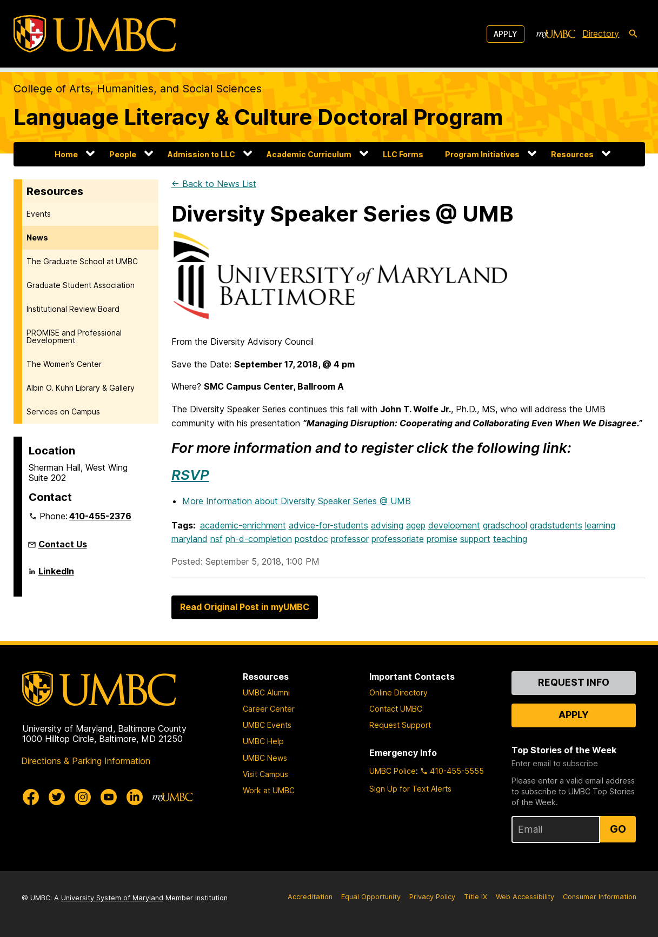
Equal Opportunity (371, 897)
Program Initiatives (482, 154)
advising (387, 525)
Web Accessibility (525, 897)
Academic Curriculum (309, 154)
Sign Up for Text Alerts (410, 788)
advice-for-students (328, 525)
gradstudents (556, 525)
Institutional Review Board (72, 308)
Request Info (573, 682)
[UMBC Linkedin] (135, 797)
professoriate (397, 538)
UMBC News (265, 757)
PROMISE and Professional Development (74, 336)
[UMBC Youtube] (109, 797)
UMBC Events (267, 724)
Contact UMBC (395, 708)
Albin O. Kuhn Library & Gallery (80, 387)
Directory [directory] (600, 33)
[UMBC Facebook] (31, 797)
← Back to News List (213, 183)
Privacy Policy (432, 897)
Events (38, 213)
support (475, 538)
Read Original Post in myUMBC (244, 606)
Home (66, 154)
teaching (510, 538)
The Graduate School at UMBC (82, 261)
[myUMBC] (556, 34)
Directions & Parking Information (85, 760)
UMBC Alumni (266, 692)
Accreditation (310, 897)
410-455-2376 (100, 516)
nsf (216, 538)
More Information (296, 501)
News (37, 237)
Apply (505, 33)
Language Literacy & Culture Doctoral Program (258, 117)
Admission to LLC (201, 154)
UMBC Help (263, 741)
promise (442, 538)
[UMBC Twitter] (57, 797)
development (454, 525)
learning (600, 525)
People (122, 154)
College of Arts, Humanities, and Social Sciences (138, 88)
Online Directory (398, 692)
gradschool (505, 525)
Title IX (475, 897)
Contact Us (62, 544)
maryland (189, 538)
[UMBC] (94, 34)
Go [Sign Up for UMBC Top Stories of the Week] (618, 828)
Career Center (269, 708)
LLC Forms (403, 154)
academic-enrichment (243, 525)
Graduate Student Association (80, 285)
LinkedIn (56, 575)
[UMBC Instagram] (83, 797)
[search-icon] (633, 34)
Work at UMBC (269, 790)
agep (416, 525)
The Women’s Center (64, 364)
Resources (572, 154)
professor (350, 538)
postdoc (311, 538)
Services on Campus (63, 411)
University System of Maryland (112, 898)
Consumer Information (599, 897)
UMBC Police (392, 770)
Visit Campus (265, 774)
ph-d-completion (258, 538)
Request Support (400, 724)
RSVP (190, 474)
